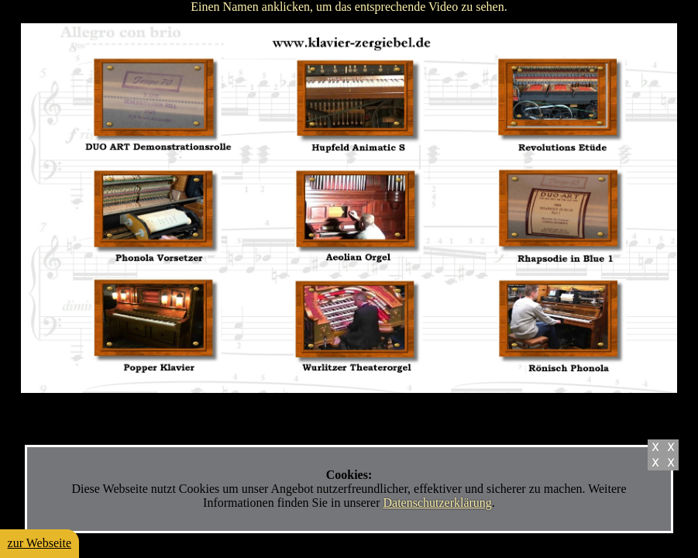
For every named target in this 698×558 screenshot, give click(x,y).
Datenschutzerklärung (437, 502)
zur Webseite (39, 542)
